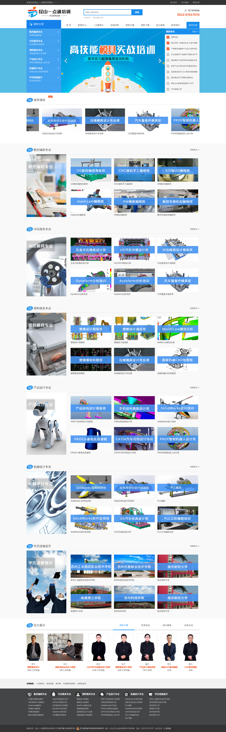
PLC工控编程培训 (132, 715)
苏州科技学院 (35, 81)
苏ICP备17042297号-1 (66, 728)
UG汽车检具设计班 (132, 712)
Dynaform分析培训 (59, 709)
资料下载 (145, 25)
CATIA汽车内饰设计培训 (110, 712)
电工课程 (128, 718)
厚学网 (58, 684)
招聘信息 (173, 37)
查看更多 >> (194, 150)
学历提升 (87, 18)
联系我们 (175, 25)
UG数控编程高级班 (35, 699)
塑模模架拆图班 (83, 709)
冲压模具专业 (35, 41)
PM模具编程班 (35, 35)
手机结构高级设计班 (108, 702)
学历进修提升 (35, 77)
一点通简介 (98, 25)
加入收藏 (184, 2)
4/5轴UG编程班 (34, 709)
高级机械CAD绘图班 (84, 715)
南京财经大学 (154, 705)
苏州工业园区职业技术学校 (159, 699)
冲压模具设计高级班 (60, 705)
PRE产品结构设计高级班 (110, 699)
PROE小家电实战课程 (109, 709)
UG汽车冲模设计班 (59, 702)
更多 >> (195, 32)
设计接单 (160, 25)
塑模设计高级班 (83, 699)
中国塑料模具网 (69, 684)
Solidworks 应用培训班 (38, 71)
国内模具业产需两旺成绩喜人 (181, 78)
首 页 (68, 25)
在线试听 (114, 25)
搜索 (137, 12)
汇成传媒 (167, 728)
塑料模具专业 (35, 50)
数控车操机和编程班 (36, 715)
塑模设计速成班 (83, 702)
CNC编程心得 (175, 89)
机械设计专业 (35, 68)
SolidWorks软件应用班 (133, 709)
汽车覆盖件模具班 (36, 44)
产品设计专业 (35, 59)
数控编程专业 (98, 18)
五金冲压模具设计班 (60, 699)
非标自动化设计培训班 (133, 702)
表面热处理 (81, 684)
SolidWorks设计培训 (108, 705)
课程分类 (38, 24)
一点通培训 (40, 684)
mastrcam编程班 (34, 705)
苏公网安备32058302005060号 (92, 728)
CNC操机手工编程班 (36, 702)
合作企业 (188, 625)
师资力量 (130, 25)
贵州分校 (193, 25)
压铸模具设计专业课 (37, 53)
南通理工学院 (154, 709)
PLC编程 (128, 705)
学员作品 (145, 625)
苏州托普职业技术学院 (158, 702)
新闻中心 (82, 25)
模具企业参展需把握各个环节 (181, 83)
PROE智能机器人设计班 (39, 62)
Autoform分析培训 (59, 712)
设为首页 (173, 2)
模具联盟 (50, 684)
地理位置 (196, 2)
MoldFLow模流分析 (84, 705)
